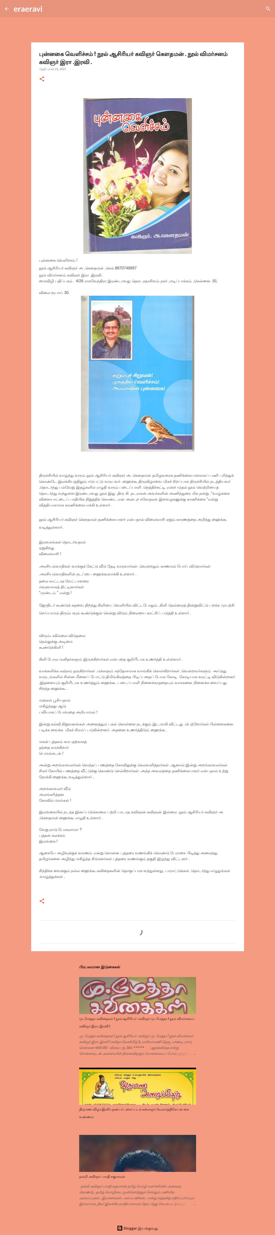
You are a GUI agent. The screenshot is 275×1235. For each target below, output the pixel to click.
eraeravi (28, 8)
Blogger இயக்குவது (137, 1228)
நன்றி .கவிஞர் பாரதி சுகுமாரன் (102, 1176)
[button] (42, 79)
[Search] (49, 9)
